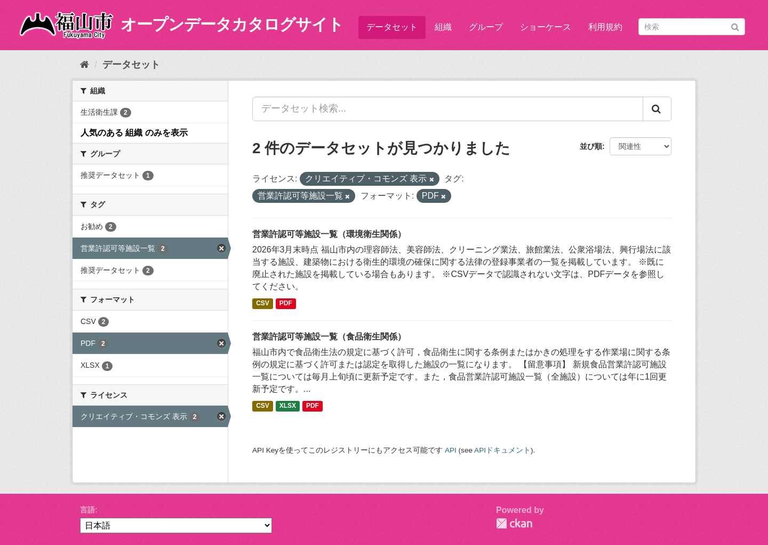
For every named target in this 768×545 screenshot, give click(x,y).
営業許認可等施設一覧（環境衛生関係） (329, 234)
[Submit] (735, 25)
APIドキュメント (502, 450)
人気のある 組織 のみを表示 (134, 132)
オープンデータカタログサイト (232, 24)
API (451, 450)
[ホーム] (84, 64)
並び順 (591, 146)
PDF (285, 303)
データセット (392, 26)
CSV (262, 303)
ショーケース (545, 26)
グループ (486, 26)
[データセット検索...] (447, 109)
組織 (443, 26)
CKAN (514, 523)
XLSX (287, 406)
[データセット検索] (691, 26)
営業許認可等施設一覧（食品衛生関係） (329, 336)
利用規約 (605, 26)
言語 (87, 509)
